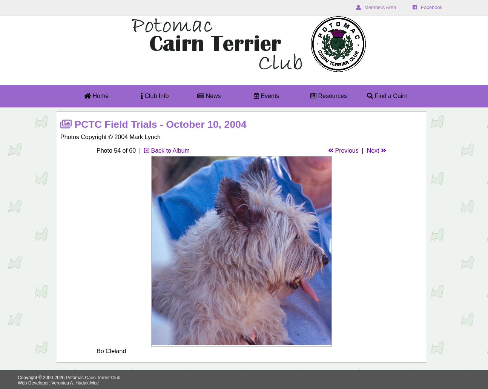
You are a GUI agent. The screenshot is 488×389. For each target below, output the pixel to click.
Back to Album (167, 150)
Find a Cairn (387, 96)
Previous (343, 150)
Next (376, 150)
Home (96, 96)
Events (266, 96)
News (209, 96)
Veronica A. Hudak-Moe (75, 383)
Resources (328, 96)
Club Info (155, 96)
